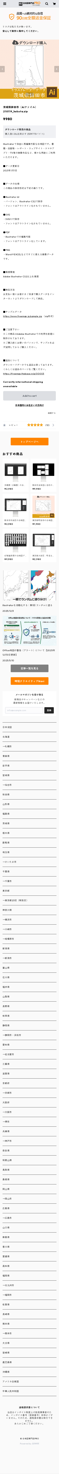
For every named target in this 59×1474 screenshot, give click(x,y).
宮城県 (6, 775)
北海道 (6, 736)
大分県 (6, 1343)
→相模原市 (8, 938)
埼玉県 (6, 852)
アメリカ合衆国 (11, 1381)
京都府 (6, 1083)
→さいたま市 (10, 862)
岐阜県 (6, 1015)
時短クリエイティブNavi (29, 681)
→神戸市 (7, 1141)
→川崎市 (7, 929)
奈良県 (6, 1150)
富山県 (6, 967)
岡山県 (6, 1189)
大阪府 (6, 1102)
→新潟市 (7, 958)
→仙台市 (7, 785)
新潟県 (6, 948)
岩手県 (6, 765)
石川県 (6, 977)
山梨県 (6, 996)
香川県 (6, 1246)
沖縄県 (6, 1372)
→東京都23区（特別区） (16, 900)
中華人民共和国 (11, 1391)
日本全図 (7, 727)
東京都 (6, 890)
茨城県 (6, 823)
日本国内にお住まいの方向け (29, 405)
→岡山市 (7, 1198)
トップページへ (29, 441)
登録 (49, 710)
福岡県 (6, 1275)
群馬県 (6, 842)
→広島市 (7, 1218)
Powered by (29, 1443)
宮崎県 (6, 1352)
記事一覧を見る (29, 668)
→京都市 (7, 1092)
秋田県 (6, 794)
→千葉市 (7, 881)
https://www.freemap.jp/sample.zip (22, 316)
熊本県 (6, 1323)
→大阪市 (7, 1112)
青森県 (6, 756)
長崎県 (6, 1314)
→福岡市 (7, 1295)
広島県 (6, 1208)
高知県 (6, 1266)
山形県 (6, 804)
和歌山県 (7, 1160)
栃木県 (6, 833)
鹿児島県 (7, 1362)
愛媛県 (6, 1256)
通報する (52, 413)
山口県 (6, 1227)
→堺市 (6, 1121)
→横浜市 (7, 919)
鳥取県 (6, 1169)
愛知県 (6, 1044)
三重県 (6, 1064)
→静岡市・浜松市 (12, 1035)
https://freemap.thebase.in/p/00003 (23, 373)
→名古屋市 (8, 1054)
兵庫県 (6, 1131)
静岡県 (6, 1025)
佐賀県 (6, 1304)
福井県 (6, 987)
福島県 (6, 813)
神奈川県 (7, 910)
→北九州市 (8, 1285)
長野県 (6, 1006)
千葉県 (6, 871)
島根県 (6, 1179)
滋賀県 (6, 1073)
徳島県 (6, 1237)
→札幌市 (7, 746)
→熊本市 (7, 1333)
